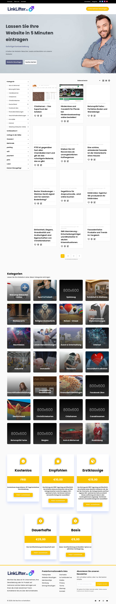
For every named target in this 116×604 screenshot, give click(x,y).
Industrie (19, 369)
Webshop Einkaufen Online (68, 144)
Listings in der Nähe (14, 135)
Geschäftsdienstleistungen (95, 188)
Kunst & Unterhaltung (71, 345)
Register (94, 1)
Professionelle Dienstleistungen (97, 320)
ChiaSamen (37, 103)
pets (8, 160)
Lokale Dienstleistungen (45, 345)
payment (10, 156)
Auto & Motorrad (71, 440)
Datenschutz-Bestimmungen (85, 591)
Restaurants (19, 321)
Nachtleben (18, 345)
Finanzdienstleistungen (71, 392)
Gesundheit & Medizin (97, 369)
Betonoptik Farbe (92, 103)
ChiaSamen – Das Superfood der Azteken (42, 109)
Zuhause (9, 1)
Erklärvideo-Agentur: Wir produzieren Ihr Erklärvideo (97, 196)
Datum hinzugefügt (14, 168)
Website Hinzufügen (17, 62)
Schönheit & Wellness (97, 297)
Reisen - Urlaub (71, 321)
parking (10, 148)
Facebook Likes (97, 392)
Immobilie (45, 369)
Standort (10, 139)
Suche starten (39, 62)
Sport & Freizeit (45, 297)
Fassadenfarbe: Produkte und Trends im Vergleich (97, 233)
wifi (8, 152)
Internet (97, 345)
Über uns (16, 1)
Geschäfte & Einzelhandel (45, 391)
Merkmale (10, 143)
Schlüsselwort (12, 131)
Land (8, 164)
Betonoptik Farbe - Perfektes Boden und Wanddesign (97, 109)
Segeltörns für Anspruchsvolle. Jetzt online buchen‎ (71, 194)
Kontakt (23, 1)
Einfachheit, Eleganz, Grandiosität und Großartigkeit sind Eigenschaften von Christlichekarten (43, 235)
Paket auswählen (23, 495)
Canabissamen (97, 416)
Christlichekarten (39, 227)
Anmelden (87, 1)
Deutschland (64, 103)
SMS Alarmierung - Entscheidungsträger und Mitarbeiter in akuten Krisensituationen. (71, 237)
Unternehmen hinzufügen (97, 9)
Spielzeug (71, 297)
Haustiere (71, 369)
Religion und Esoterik (45, 321)
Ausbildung (97, 440)
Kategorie (10, 82)
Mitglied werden (102, 584)
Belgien (45, 440)
